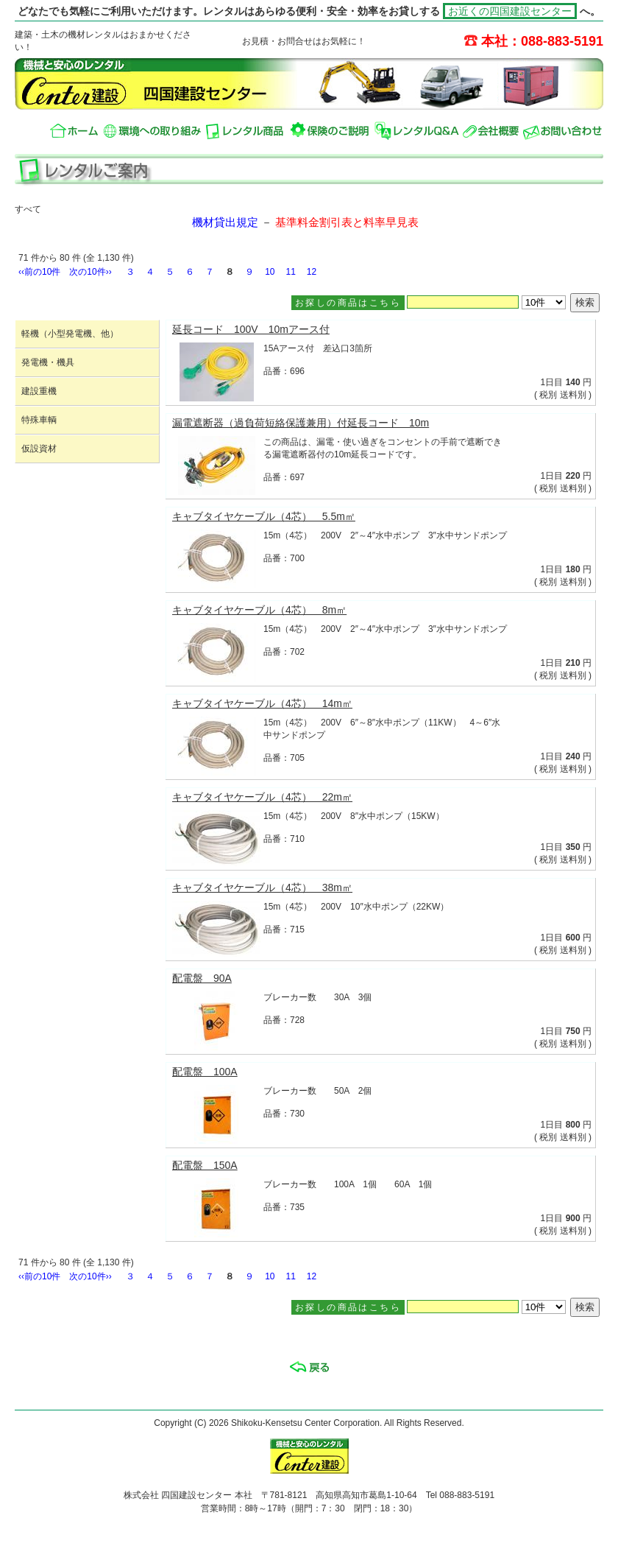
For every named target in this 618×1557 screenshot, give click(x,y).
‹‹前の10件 (39, 272)
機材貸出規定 (225, 222)
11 (291, 272)
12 (311, 272)
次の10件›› (90, 272)
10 (269, 272)
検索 (584, 302)
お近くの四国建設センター (510, 11)
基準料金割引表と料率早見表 (347, 222)
